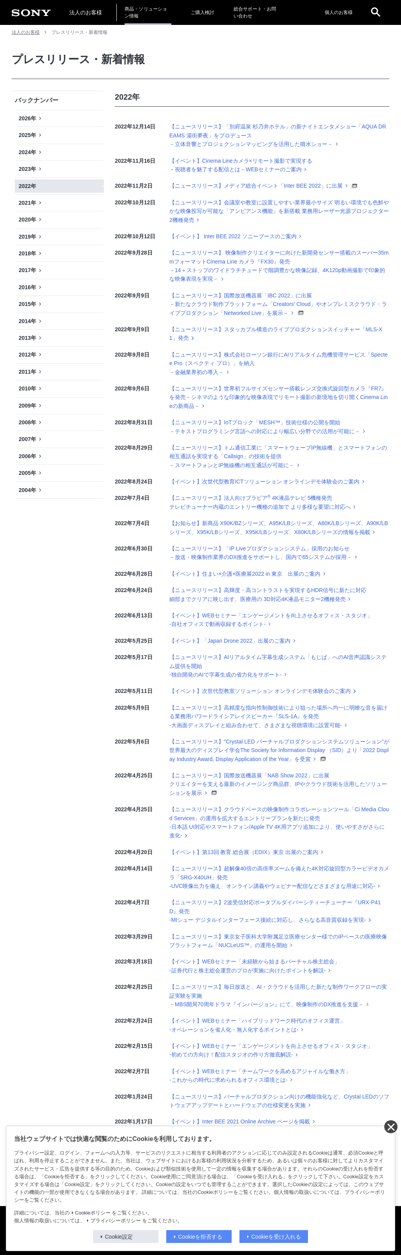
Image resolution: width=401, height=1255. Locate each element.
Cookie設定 (119, 1237)
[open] (375, 12)
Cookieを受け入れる (276, 1237)
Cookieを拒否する (200, 1237)
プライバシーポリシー (115, 1220)
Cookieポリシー (93, 1213)
